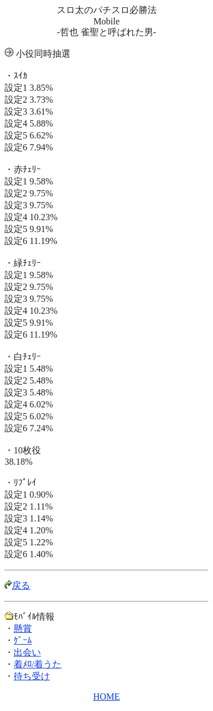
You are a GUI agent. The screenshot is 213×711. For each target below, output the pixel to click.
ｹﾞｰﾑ (23, 640)
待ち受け (32, 676)
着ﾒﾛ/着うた (37, 664)
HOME (106, 696)
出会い (27, 652)
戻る (21, 585)
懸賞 (23, 628)
